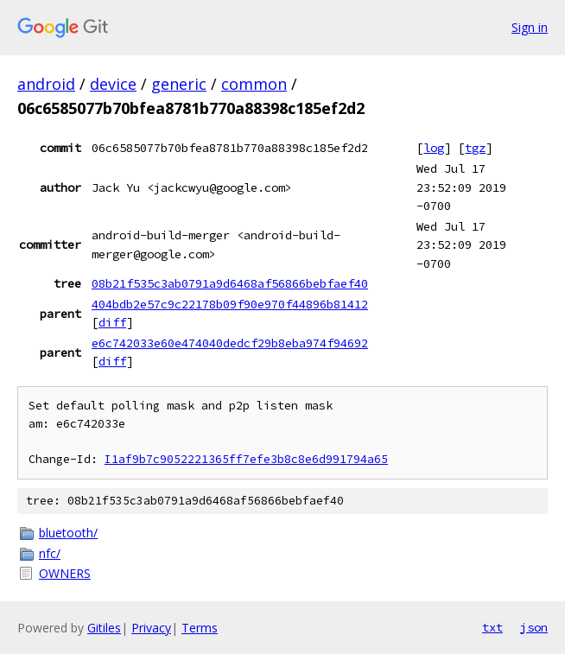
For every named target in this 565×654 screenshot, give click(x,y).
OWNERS (65, 573)
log (433, 148)
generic (178, 83)
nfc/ (49, 553)
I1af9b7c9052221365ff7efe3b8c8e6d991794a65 (246, 459)
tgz (475, 148)
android (46, 83)
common (254, 83)
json (534, 627)
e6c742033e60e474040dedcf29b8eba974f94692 (230, 343)
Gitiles (104, 627)
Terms (199, 627)
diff (112, 322)
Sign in (529, 27)
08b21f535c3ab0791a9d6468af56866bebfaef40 (230, 283)
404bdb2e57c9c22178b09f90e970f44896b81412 (230, 304)
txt (492, 627)
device (113, 83)
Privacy (151, 627)
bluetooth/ (68, 532)
